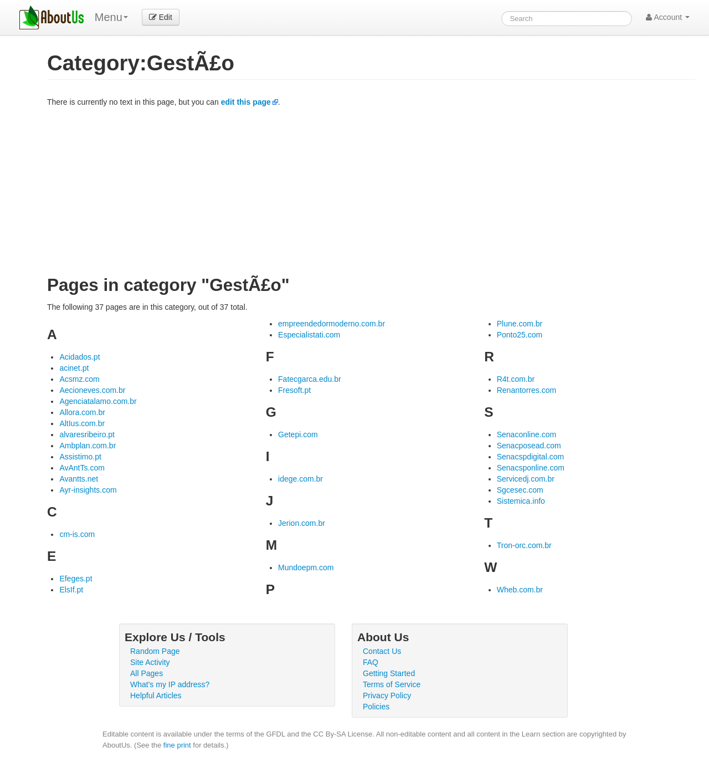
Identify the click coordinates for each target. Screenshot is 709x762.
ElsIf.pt (71, 589)
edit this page (246, 102)
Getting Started (389, 673)
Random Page (155, 651)
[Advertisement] (371, 190)
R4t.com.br (516, 379)
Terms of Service (391, 684)
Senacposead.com (529, 445)
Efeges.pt (75, 578)
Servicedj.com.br (525, 478)
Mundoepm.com (305, 567)
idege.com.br (300, 478)
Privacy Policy (387, 695)
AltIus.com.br (82, 423)
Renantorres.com (526, 390)
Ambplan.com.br (87, 445)
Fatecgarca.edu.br (309, 379)
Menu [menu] (111, 17)
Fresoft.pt (294, 390)
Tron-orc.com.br (524, 545)
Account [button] (668, 17)
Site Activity (150, 662)
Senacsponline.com (530, 467)
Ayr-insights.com (87, 489)
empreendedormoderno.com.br (331, 323)
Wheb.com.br (520, 589)
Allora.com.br (82, 412)
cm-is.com (77, 534)
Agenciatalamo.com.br (97, 401)
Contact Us (382, 651)
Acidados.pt (79, 356)
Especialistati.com (309, 334)
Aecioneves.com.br (92, 390)
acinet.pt (74, 368)
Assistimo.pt (80, 456)
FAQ (370, 662)
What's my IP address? (169, 684)
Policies (376, 706)
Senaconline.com (526, 434)
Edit (160, 17)
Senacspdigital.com (530, 456)
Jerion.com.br (301, 523)
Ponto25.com (520, 334)
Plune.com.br (519, 323)
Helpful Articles (156, 695)
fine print (177, 745)
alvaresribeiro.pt (87, 434)
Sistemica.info (521, 501)
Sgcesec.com (520, 489)
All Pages (146, 673)
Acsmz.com (79, 379)
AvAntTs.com (81, 467)
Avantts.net (78, 478)
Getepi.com (298, 434)
